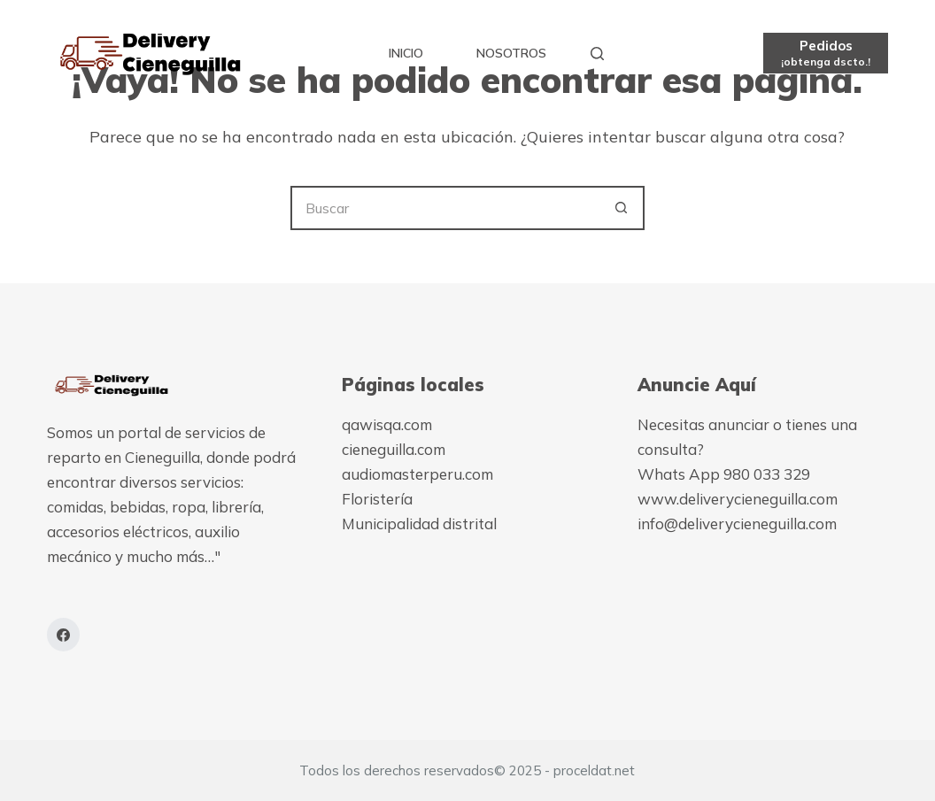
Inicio (406, 53)
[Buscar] (597, 53)
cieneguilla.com (393, 449)
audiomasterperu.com (417, 474)
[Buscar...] (445, 208)
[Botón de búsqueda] (622, 208)
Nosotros (511, 53)
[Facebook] (64, 634)
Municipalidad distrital (419, 523)
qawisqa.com (387, 424)
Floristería (377, 498)
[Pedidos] (825, 53)
